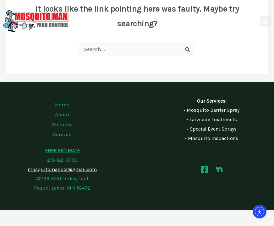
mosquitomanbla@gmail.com (62, 169)
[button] (265, 21)
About (62, 114)
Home (62, 104)
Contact (62, 134)
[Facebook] (204, 170)
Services (62, 124)
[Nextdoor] (219, 170)
